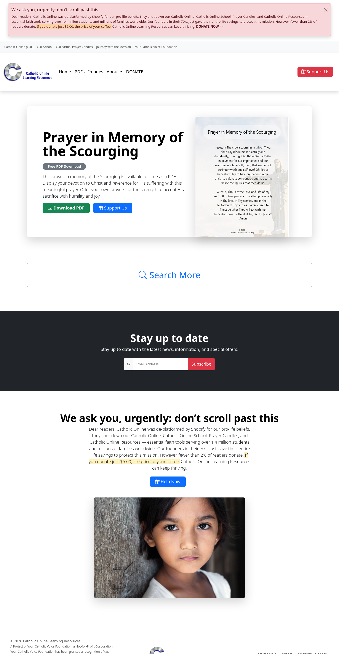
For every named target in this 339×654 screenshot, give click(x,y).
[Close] (326, 10)
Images (95, 72)
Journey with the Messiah (113, 47)
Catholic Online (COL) (19, 47)
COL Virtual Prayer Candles (74, 47)
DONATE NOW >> (209, 26)
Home (65, 72)
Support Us (315, 72)
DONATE (134, 72)
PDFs (80, 72)
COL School (45, 47)
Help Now (168, 482)
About (113, 72)
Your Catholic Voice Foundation (155, 47)
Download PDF (66, 208)
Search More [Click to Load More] (169, 275)
